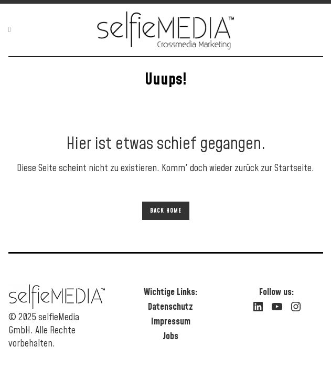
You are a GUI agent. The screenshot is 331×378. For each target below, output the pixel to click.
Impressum (170, 321)
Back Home (165, 210)
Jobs (170, 336)
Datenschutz (170, 306)
